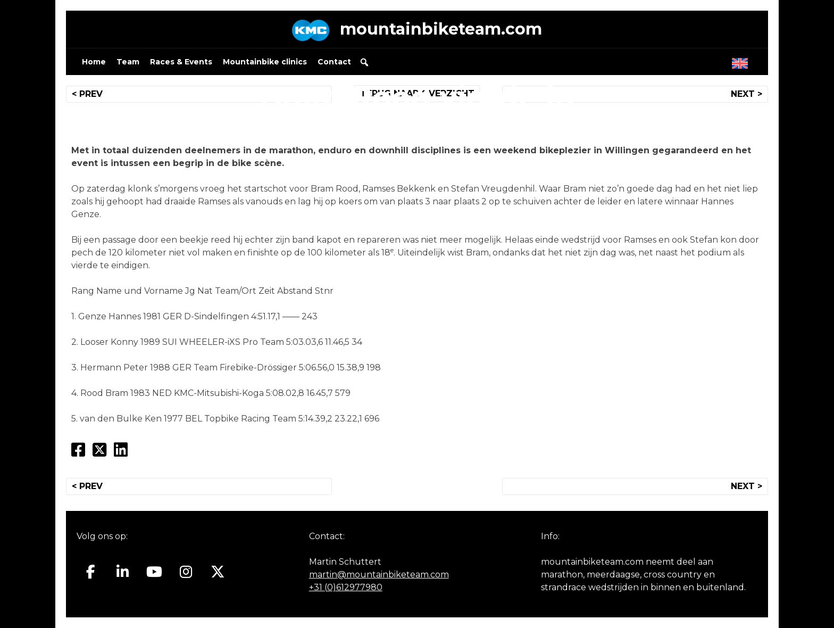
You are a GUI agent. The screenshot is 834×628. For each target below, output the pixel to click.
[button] (364, 62)
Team (127, 62)
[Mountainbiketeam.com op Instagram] (186, 572)
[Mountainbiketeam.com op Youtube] (154, 572)
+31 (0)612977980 (345, 587)
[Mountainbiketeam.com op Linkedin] (123, 572)
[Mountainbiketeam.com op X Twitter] (218, 572)
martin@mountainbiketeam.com (379, 574)
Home (94, 62)
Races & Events (181, 62)
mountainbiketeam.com (441, 29)
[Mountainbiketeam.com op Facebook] (91, 572)
